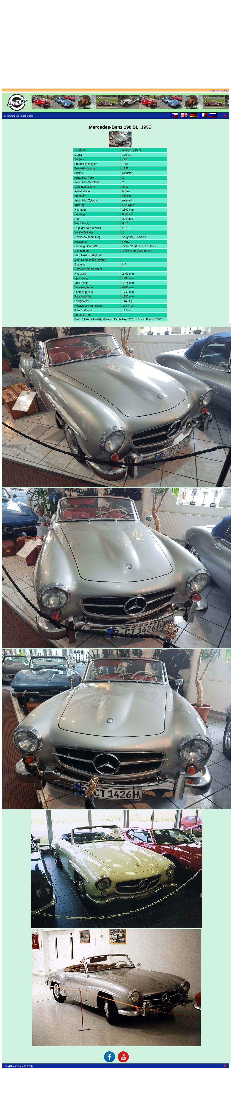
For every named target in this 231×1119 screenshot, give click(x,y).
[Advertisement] (43, 45)
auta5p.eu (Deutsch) (219, 91)
